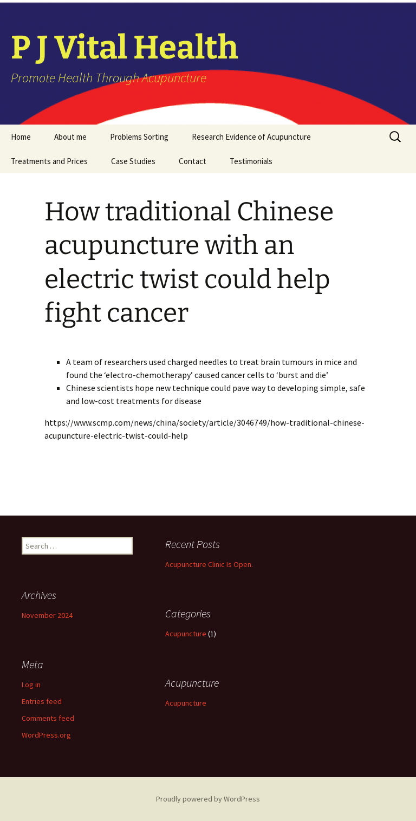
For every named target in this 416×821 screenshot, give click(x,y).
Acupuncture (185, 633)
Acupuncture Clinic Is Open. (209, 564)
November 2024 (47, 615)
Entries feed (42, 701)
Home (21, 137)
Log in (31, 684)
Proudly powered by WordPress (208, 799)
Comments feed (48, 718)
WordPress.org (46, 735)
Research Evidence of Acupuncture (251, 137)
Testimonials (251, 161)
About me (70, 137)
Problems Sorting (139, 137)
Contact (192, 161)
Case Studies (133, 161)
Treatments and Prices (49, 161)
